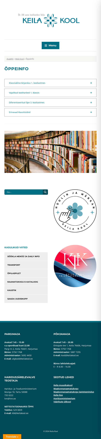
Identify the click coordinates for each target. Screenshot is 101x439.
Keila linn (58, 395)
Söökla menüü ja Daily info (23, 256)
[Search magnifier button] (45, 192)
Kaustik (11, 290)
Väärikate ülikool (62, 401)
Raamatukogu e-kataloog (22, 282)
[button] (50, 83)
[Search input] (24, 192)
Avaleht (10, 59)
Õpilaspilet (14, 273)
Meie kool (19, 59)
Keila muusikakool (63, 385)
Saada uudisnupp (17, 299)
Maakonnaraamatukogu (66, 388)
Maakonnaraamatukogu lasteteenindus (74, 391)
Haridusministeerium (64, 398)
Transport (13, 265)
